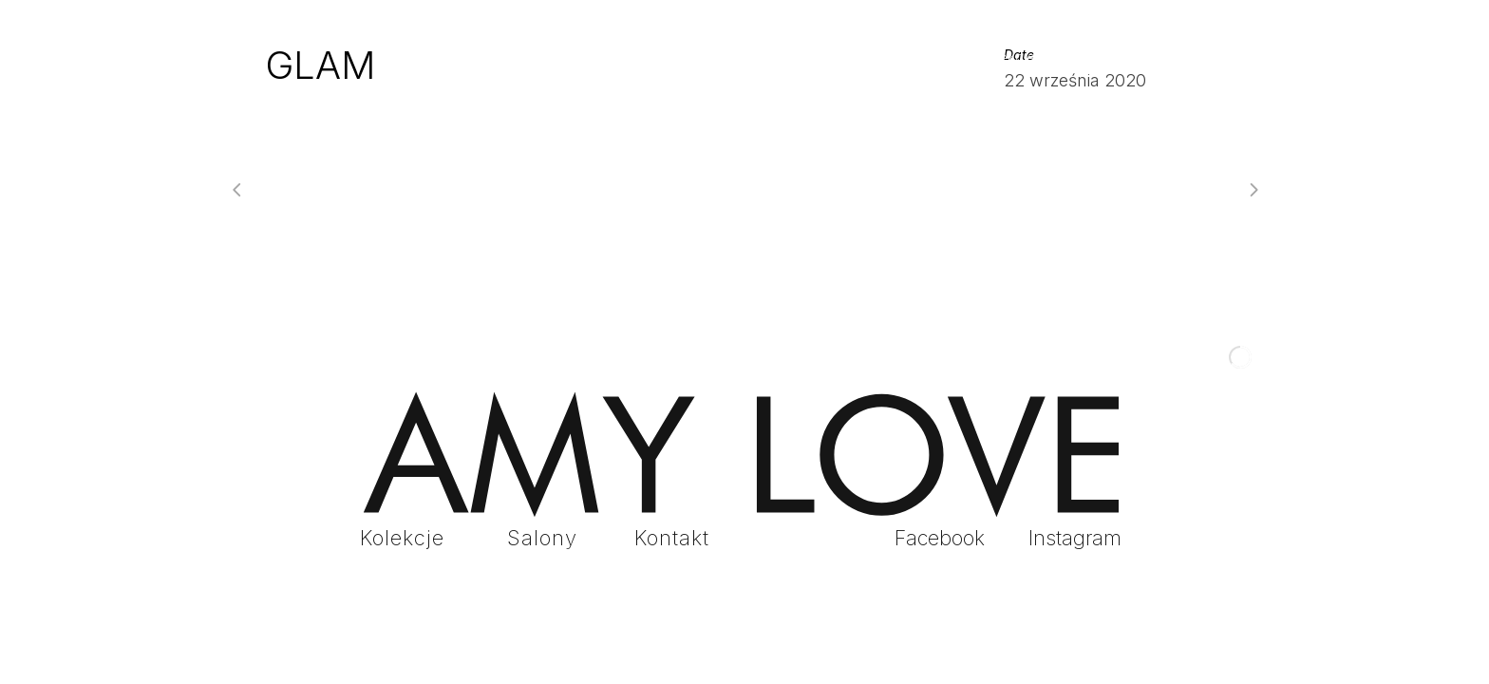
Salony (542, 537)
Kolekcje (402, 537)
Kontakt (671, 537)
